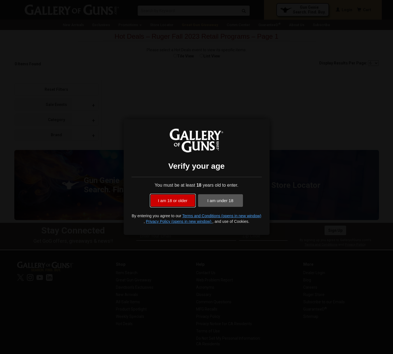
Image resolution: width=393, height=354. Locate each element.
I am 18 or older (172, 200)
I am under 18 (220, 200)
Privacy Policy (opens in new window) (179, 221)
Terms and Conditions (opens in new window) (221, 216)
